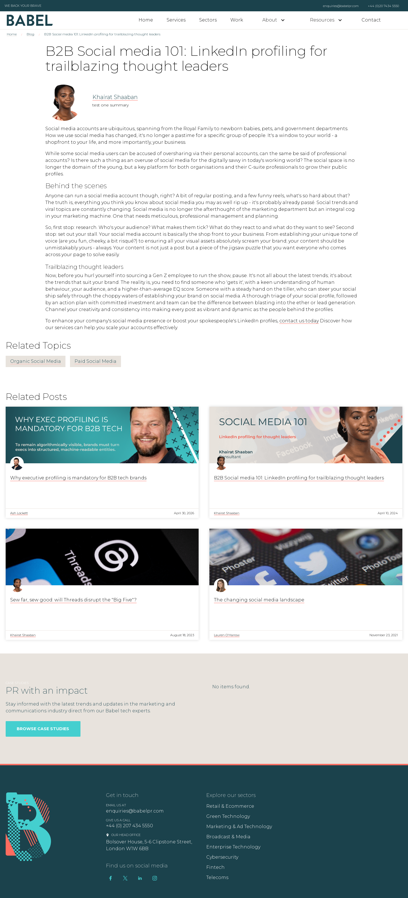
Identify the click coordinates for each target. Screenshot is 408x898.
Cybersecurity (222, 857)
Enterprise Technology (233, 847)
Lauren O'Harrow (226, 635)
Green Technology (228, 816)
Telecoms (217, 877)
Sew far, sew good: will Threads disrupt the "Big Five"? (73, 600)
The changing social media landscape (259, 600)
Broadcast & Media (228, 836)
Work (236, 20)
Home (146, 20)
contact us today (299, 320)
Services (176, 20)
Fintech (215, 867)
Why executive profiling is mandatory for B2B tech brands (78, 478)
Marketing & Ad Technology (239, 826)
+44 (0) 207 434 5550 (129, 825)
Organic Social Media (35, 361)
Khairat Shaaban (115, 97)
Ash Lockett (19, 513)
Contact (371, 20)
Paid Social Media (95, 361)
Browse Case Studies (43, 728)
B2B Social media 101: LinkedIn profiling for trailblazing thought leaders (299, 478)
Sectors (208, 20)
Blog (30, 34)
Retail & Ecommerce (230, 806)
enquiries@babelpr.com (341, 6)
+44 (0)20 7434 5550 (383, 6)
